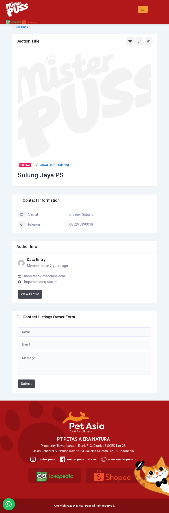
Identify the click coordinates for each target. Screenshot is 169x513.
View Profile (30, 294)
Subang (63, 165)
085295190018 (81, 224)
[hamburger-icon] (143, 9)
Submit (26, 384)
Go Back (20, 27)
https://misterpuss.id (40, 282)
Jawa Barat (48, 165)
